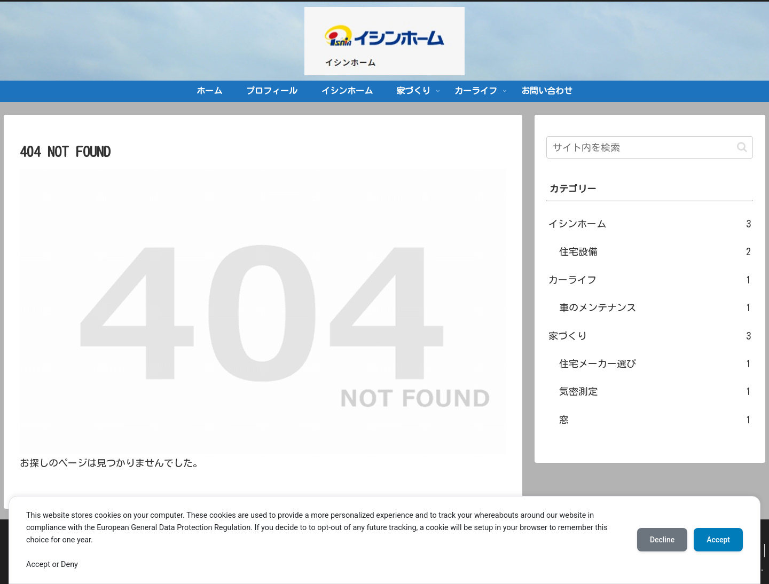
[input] (649, 147)
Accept (718, 539)
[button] (742, 147)
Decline (662, 539)
